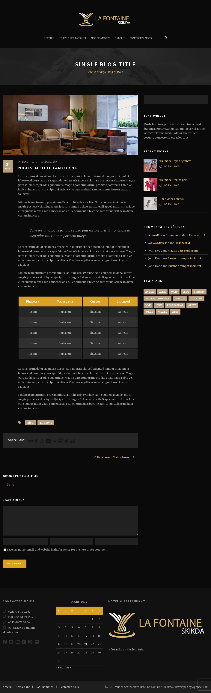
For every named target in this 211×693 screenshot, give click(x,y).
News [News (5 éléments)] (159, 305)
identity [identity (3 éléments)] (180, 298)
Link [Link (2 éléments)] (148, 305)
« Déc (59, 667)
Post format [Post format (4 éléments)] (175, 305)
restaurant (23, 687)
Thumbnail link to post (173, 180)
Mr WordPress (157, 243)
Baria (25, 161)
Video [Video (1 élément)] (175, 312)
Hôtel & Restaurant (72, 38)
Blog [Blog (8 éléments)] (186, 292)
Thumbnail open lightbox (175, 161)
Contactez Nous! (141, 38)
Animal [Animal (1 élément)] (149, 292)
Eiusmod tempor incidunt (184, 258)
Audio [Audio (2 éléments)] (174, 292)
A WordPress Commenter (165, 235)
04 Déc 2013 (171, 166)
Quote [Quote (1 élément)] (192, 305)
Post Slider (51, 161)
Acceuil (49, 38)
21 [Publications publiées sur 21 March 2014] (85, 644)
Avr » (68, 667)
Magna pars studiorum (183, 250)
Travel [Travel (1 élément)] (162, 312)
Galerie (120, 38)
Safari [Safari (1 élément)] (149, 312)
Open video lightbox (171, 199)
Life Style (46, 422)
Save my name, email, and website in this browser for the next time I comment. (57, 549)
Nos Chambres (100, 38)
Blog (30, 422)
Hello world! (197, 235)
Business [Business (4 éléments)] (199, 292)
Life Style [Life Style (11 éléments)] (196, 298)
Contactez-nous (69, 687)
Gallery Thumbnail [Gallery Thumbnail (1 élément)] (157, 298)
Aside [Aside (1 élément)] (162, 292)
